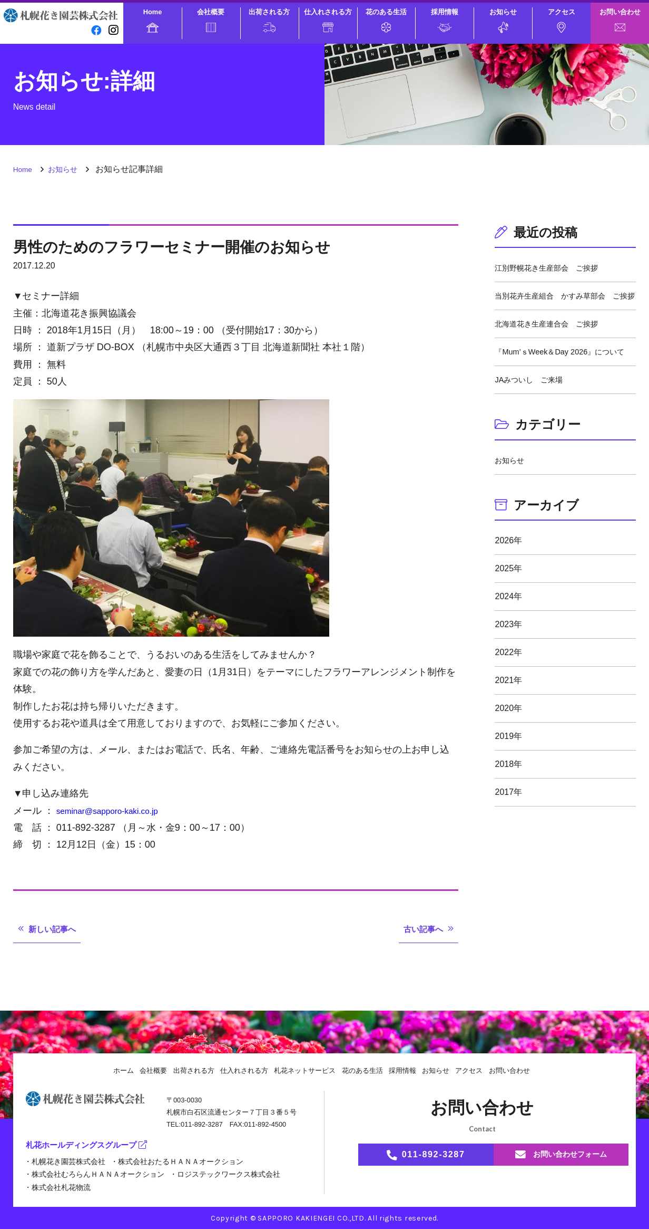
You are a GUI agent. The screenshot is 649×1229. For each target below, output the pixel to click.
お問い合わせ (620, 19)
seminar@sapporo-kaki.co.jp (116, 810)
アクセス (561, 20)
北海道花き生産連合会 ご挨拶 (554, 336)
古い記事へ (419, 929)
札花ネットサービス (304, 1070)
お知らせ (503, 20)
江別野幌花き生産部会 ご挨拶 (554, 267)
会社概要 (210, 20)
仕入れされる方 (328, 20)
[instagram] (112, 30)
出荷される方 (269, 20)
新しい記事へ (56, 929)
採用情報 (444, 20)
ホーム (110, 1070)
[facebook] (94, 29)
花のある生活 (386, 20)
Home (152, 20)
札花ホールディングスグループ (90, 1145)
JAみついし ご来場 (533, 404)
